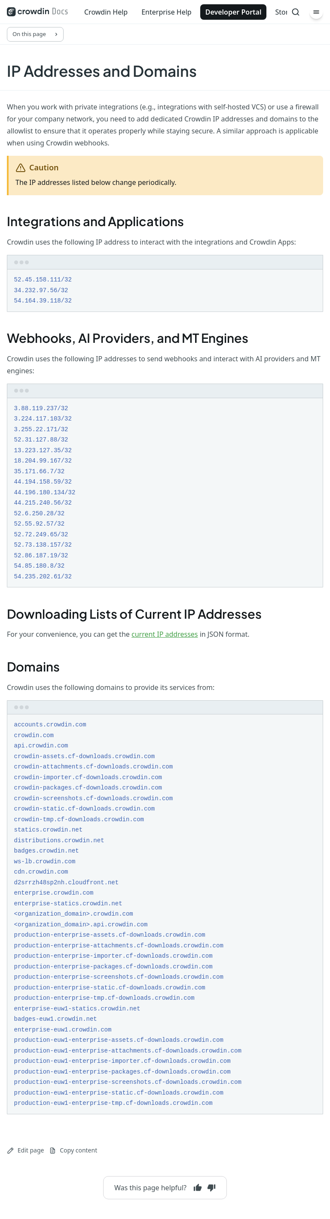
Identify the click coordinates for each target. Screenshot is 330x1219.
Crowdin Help (106, 12)
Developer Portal (233, 12)
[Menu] (316, 12)
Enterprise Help (166, 12)
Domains (33, 666)
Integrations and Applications (95, 221)
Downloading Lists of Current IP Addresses (134, 613)
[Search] (295, 12)
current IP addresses (164, 634)
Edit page (25, 1150)
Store (283, 12)
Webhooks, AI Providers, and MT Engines (127, 337)
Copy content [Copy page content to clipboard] (73, 1150)
